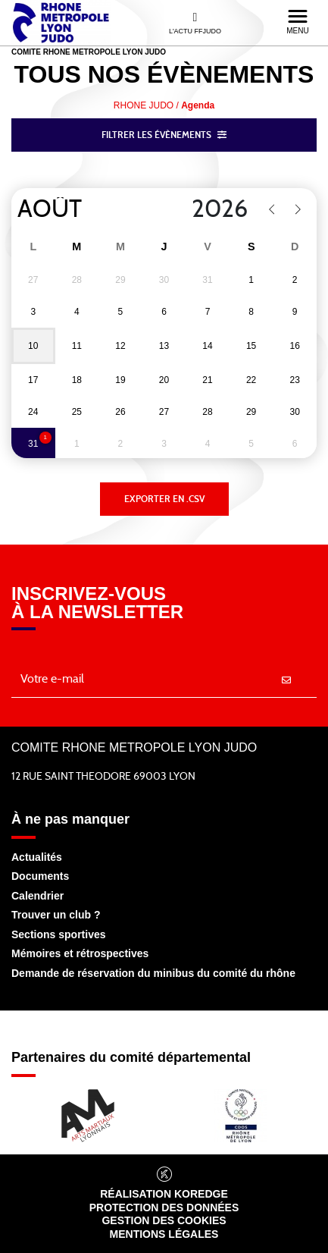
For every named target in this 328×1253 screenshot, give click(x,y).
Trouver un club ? (55, 915)
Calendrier (37, 896)
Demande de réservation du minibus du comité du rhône (153, 973)
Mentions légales (164, 1234)
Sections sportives (58, 934)
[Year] (199, 209)
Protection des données (164, 1207)
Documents (40, 876)
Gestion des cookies (164, 1220)
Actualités (36, 857)
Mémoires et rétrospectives (79, 953)
